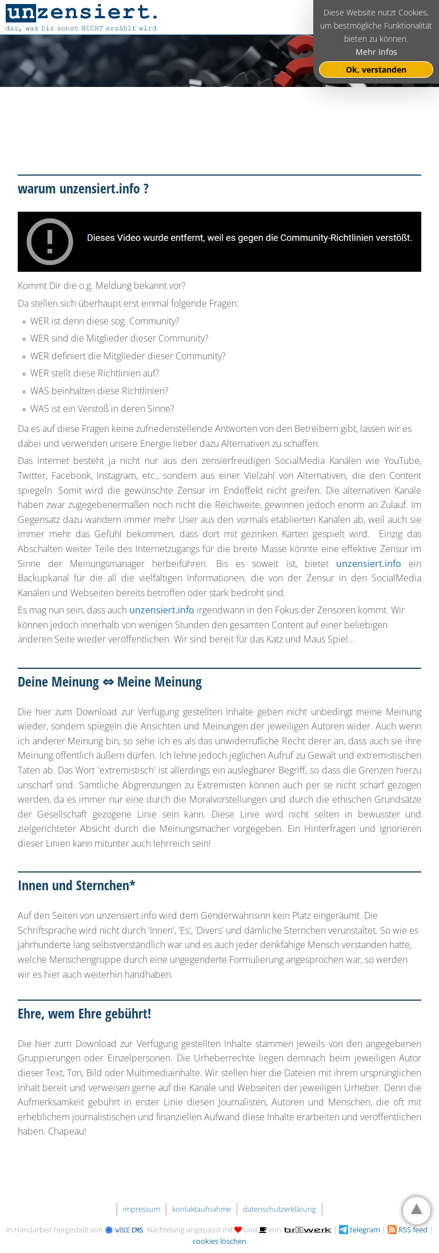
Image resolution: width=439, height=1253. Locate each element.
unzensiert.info (368, 563)
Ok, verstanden (376, 69)
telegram (359, 1229)
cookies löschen (219, 1241)
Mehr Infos (376, 51)
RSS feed (408, 1229)
